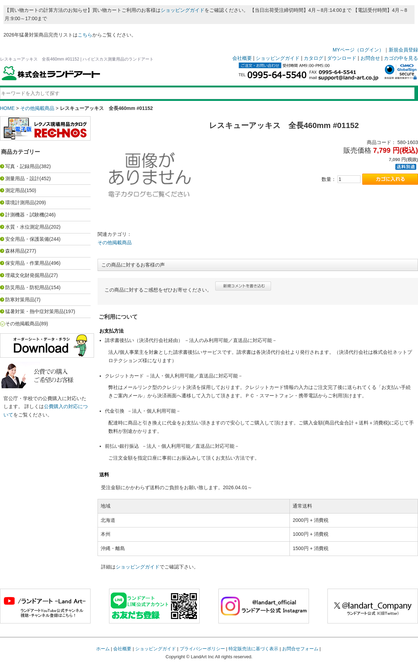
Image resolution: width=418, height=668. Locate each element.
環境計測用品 (19, 202)
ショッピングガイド (182, 10)
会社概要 (242, 58)
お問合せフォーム (300, 648)
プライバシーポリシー (202, 648)
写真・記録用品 (22, 166)
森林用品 (15, 251)
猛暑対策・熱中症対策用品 (34, 311)
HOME (7, 108)
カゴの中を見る (401, 58)
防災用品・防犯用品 (27, 287)
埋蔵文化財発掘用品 (27, 275)
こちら (85, 35)
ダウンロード (341, 58)
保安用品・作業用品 (27, 263)
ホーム (103, 648)
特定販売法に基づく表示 (253, 648)
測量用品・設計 (22, 178)
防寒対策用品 (19, 299)
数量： (329, 179)
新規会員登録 (403, 50)
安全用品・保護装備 (27, 239)
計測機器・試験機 (24, 214)
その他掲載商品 (37, 108)
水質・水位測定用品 (27, 227)
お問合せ (370, 58)
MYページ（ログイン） (358, 50)
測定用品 (15, 190)
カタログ (313, 58)
